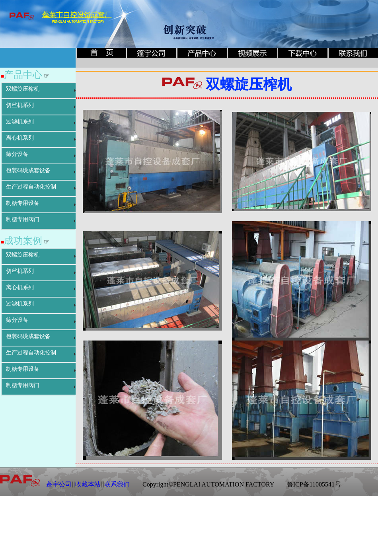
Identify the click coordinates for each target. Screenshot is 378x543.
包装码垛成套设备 (28, 170)
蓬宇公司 (59, 484)
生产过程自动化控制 (31, 187)
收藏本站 (88, 484)
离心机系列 (20, 138)
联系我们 (117, 484)
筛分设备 (17, 154)
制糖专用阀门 (22, 219)
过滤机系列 (20, 122)
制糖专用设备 (22, 203)
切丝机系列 (20, 105)
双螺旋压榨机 (22, 89)
